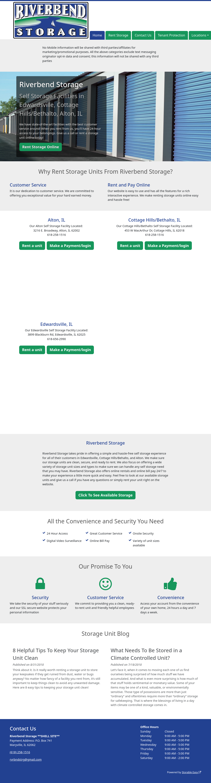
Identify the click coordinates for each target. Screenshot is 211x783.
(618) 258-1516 (20, 752)
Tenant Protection (171, 35)
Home (97, 35)
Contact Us (143, 35)
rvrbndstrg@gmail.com (26, 759)
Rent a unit (32, 245)
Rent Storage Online (40, 146)
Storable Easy (191, 772)
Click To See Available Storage (105, 495)
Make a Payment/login (70, 245)
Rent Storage (118, 35)
